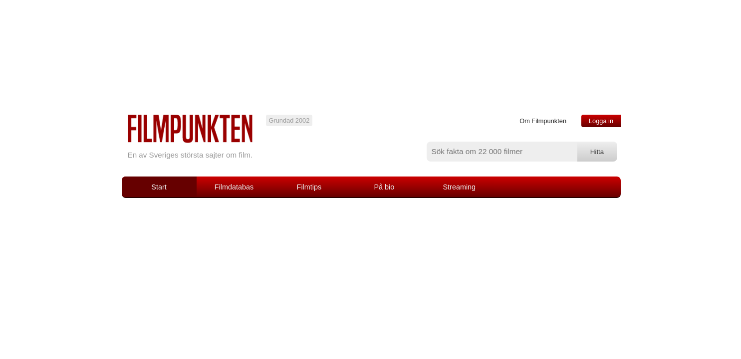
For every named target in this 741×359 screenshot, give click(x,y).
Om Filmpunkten (542, 121)
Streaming (459, 187)
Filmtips (309, 187)
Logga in (601, 121)
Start (158, 187)
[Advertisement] (370, 273)
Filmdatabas (234, 187)
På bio (384, 187)
